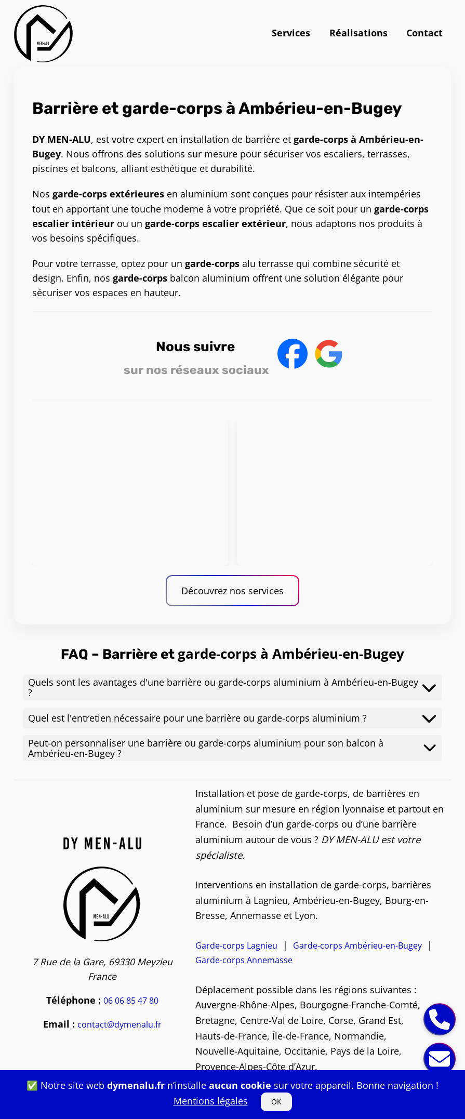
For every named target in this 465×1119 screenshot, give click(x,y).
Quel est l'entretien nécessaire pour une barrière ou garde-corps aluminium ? (232, 718)
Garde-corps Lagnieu (236, 945)
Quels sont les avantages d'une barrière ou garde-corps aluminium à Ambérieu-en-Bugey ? (232, 687)
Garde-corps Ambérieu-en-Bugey (357, 945)
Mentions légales (211, 1101)
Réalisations (358, 32)
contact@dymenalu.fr (119, 1024)
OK (276, 1102)
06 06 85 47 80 (130, 1000)
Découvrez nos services (232, 590)
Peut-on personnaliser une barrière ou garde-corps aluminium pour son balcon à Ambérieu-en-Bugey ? (232, 748)
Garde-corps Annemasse (244, 960)
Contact (424, 32)
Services (291, 32)
